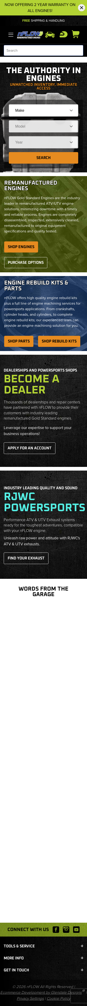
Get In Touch (43, 970)
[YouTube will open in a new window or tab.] (76, 929)
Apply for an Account (30, 448)
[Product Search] (43, 50)
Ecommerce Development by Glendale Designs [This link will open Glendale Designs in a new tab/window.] (41, 992)
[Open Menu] (11, 35)
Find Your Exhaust (26, 558)
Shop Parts (19, 341)
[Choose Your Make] (43, 110)
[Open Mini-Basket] (77, 34)
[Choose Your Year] (43, 142)
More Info (43, 958)
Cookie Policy (58, 998)
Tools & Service (43, 946)
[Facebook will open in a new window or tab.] (56, 929)
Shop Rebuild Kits (59, 341)
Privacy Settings (30, 998)
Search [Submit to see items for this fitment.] (43, 158)
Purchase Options (26, 262)
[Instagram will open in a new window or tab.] (66, 929)
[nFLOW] (30, 34)
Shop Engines (21, 247)
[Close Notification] (81, 7)
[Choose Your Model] (43, 126)
